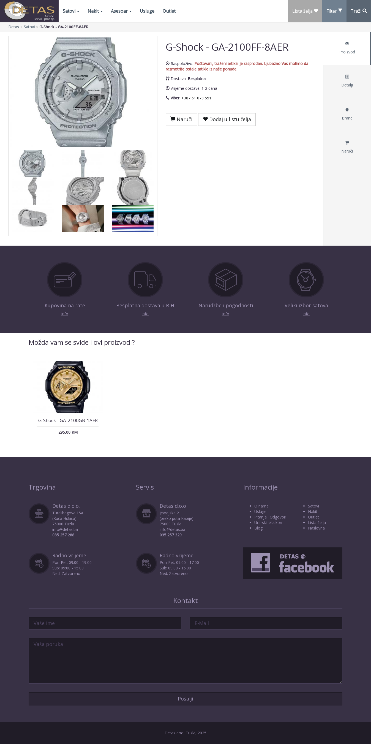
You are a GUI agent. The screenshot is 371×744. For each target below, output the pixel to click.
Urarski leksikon (268, 522)
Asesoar (121, 11)
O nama (261, 506)
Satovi (71, 11)
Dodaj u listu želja (227, 119)
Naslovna (316, 528)
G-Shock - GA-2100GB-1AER (68, 420)
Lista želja (317, 522)
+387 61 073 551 (196, 98)
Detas (13, 26)
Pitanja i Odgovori (270, 517)
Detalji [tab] (347, 81)
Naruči (181, 119)
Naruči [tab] (347, 147)
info (64, 313)
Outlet (169, 11)
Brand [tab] (347, 114)
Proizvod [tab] (347, 48)
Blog (258, 528)
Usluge (147, 11)
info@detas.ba (65, 529)
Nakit (95, 11)
